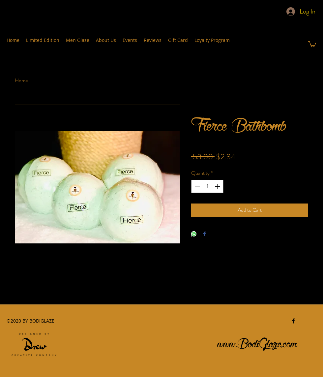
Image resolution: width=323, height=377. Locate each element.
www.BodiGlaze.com (257, 342)
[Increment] (217, 186)
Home (21, 80)
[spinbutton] (207, 186)
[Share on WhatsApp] (193, 234)
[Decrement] (196, 186)
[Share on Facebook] (204, 234)
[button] (312, 44)
